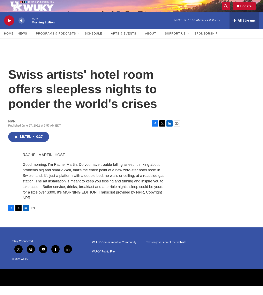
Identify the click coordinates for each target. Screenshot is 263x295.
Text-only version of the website (166, 251)
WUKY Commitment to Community (114, 251)
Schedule (93, 42)
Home (9, 42)
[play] (9, 30)
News (22, 42)
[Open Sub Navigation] (30, 42)
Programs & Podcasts (56, 42)
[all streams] (244, 30)
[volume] (21, 30)
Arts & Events (123, 42)
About (150, 42)
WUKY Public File (103, 260)
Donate (248, 11)
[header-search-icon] (228, 11)
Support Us (175, 42)
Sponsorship (206, 42)
